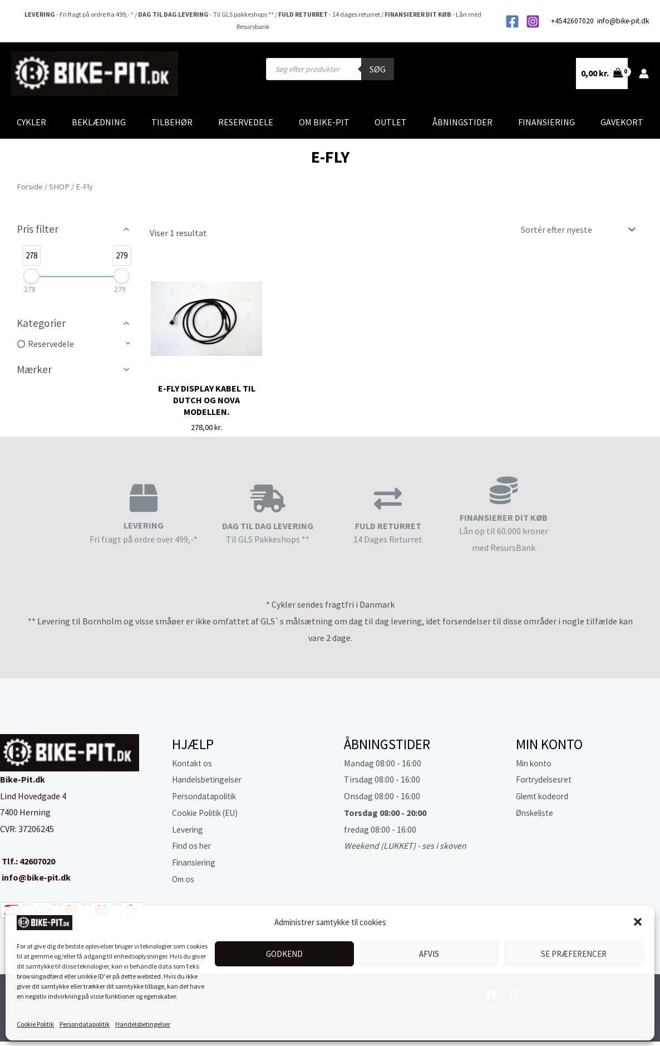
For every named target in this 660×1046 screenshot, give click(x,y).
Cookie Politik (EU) (208, 812)
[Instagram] (533, 21)
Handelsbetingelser (142, 1024)
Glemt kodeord (544, 795)
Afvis (429, 954)
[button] (637, 921)
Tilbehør (172, 122)
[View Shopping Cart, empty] (602, 73)
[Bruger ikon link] (644, 74)
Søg (378, 69)
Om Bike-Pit (324, 122)
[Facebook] (512, 21)
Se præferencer (574, 954)
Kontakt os (193, 763)
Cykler (31, 122)
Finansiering (546, 122)
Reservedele (245, 122)
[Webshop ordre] (576, 229)
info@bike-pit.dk (623, 21)
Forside (30, 187)
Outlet (391, 122)
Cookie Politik (35, 1024)
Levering (188, 829)
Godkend (284, 954)
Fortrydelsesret (545, 779)
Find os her (192, 845)
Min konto (535, 763)
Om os (184, 878)
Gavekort (621, 122)
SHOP (59, 187)
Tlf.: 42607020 (27, 861)
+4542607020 (573, 21)
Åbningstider (462, 122)
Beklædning (99, 122)
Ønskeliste (536, 812)
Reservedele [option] (51, 343)
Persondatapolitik (85, 1024)
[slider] (31, 276)
